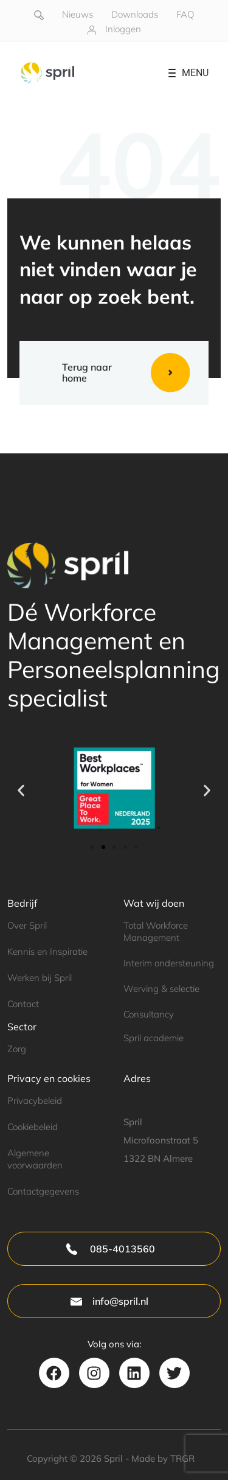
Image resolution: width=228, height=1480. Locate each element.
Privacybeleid (34, 1100)
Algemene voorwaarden (35, 1159)
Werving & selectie (161, 988)
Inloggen (123, 29)
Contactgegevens (43, 1191)
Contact (23, 1004)
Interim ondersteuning (168, 963)
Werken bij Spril (39, 977)
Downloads (134, 14)
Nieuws (77, 14)
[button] (21, 790)
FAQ (185, 14)
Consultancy (148, 1014)
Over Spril (27, 925)
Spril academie (153, 1038)
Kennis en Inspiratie (47, 951)
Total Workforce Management (155, 931)
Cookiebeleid (32, 1127)
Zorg (16, 1049)
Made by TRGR (163, 1458)
